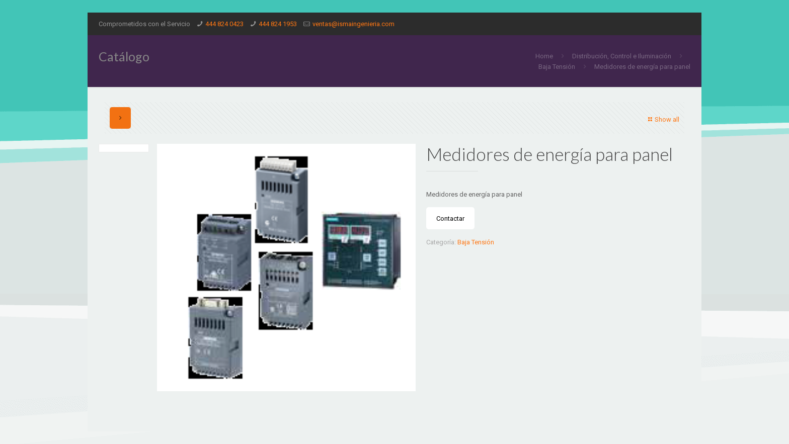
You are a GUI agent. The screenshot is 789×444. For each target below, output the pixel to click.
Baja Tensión (556, 66)
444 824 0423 (224, 24)
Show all (662, 119)
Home (544, 56)
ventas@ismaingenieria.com (353, 24)
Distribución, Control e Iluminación (621, 56)
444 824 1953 (278, 24)
